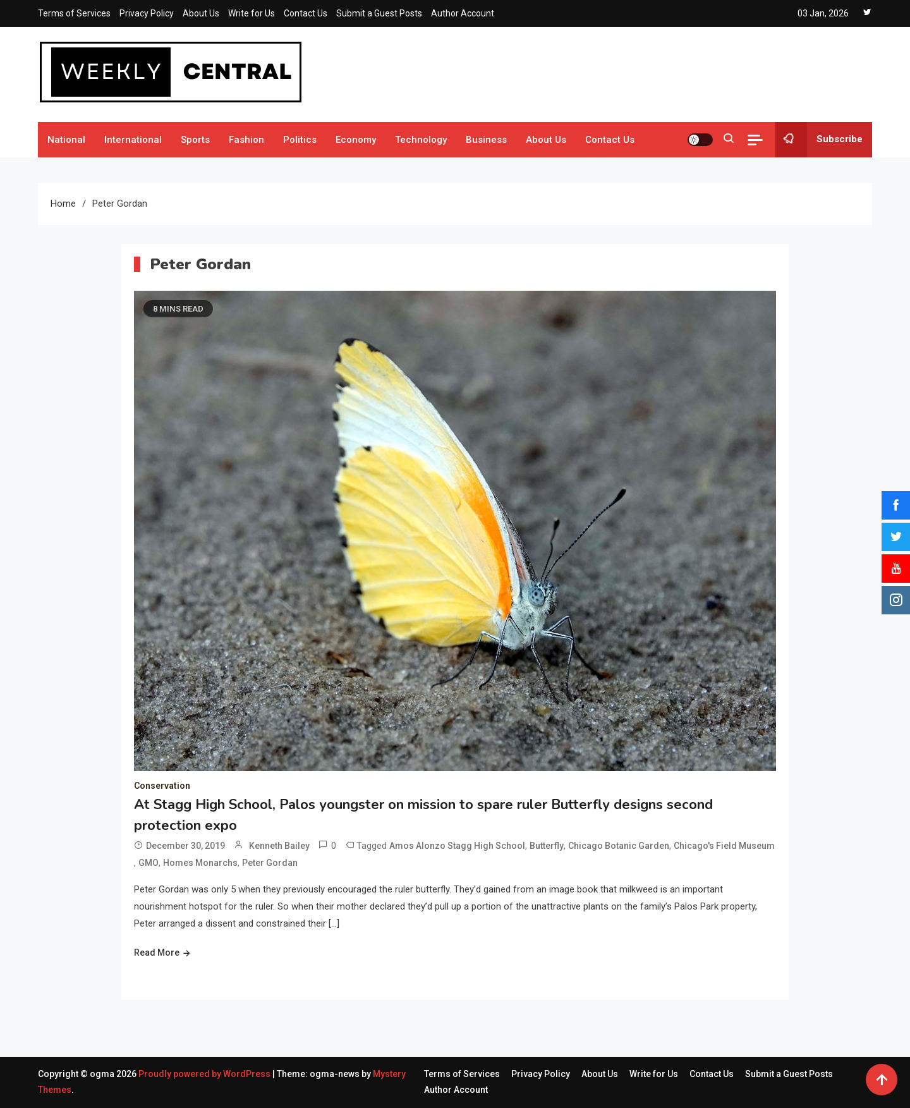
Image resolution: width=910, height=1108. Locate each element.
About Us (201, 13)
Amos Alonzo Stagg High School (457, 846)
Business (486, 139)
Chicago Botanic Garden (618, 846)
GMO (148, 863)
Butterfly (547, 846)
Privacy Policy (146, 13)
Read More (156, 952)
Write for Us (251, 13)
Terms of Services (74, 13)
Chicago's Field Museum (724, 846)
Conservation (162, 786)
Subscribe (819, 139)
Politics (300, 139)
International (133, 139)
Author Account (462, 13)
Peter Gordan (270, 863)
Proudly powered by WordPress (205, 1074)
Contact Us (305, 13)
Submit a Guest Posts (379, 13)
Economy (356, 139)
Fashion (246, 139)
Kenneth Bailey (279, 846)
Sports (195, 139)
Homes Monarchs (200, 863)
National (66, 139)
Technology (421, 139)
